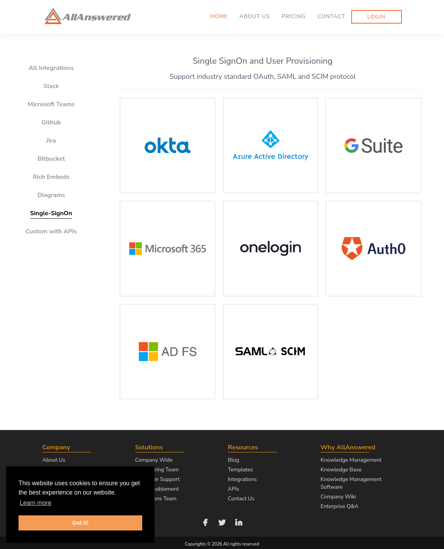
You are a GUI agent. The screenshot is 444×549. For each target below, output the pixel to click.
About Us (54, 460)
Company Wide (154, 460)
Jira (51, 140)
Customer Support (157, 479)
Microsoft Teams (51, 104)
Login (376, 16)
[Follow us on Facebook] (205, 521)
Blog (234, 460)
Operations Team (156, 498)
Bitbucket (51, 159)
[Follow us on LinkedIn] (239, 521)
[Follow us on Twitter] (222, 521)
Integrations (242, 479)
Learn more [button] (35, 503)
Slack (51, 86)
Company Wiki (338, 496)
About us (254, 16)
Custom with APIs (51, 231)
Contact (331, 16)
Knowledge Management (351, 460)
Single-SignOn (51, 213)
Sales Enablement (157, 489)
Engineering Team (157, 469)
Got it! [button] (80, 523)
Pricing (294, 16)
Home (219, 16)
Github (51, 122)
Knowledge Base (341, 469)
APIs (233, 489)
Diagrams (51, 195)
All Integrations (51, 68)
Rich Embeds (51, 177)
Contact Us (241, 498)
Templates (240, 469)
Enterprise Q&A (340, 506)
